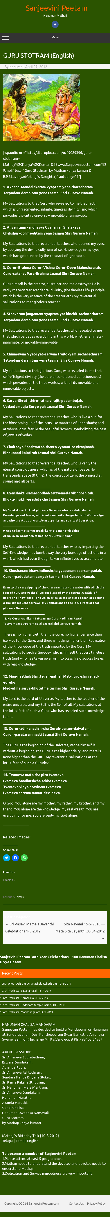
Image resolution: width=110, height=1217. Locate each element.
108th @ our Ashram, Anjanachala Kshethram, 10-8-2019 (35, 983)
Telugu (7, 1141)
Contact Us (76, 1203)
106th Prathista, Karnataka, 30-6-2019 (24, 997)
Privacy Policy (96, 1203)
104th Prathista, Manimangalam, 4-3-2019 (26, 1012)
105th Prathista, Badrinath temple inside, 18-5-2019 (32, 1004)
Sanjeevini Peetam (57, 8)
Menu (55, 38)
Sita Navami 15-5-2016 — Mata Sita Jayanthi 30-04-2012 (80, 931)
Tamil (20, 1141)
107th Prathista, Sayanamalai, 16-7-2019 (25, 990)
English (32, 1141)
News (20, 896)
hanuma (15, 67)
